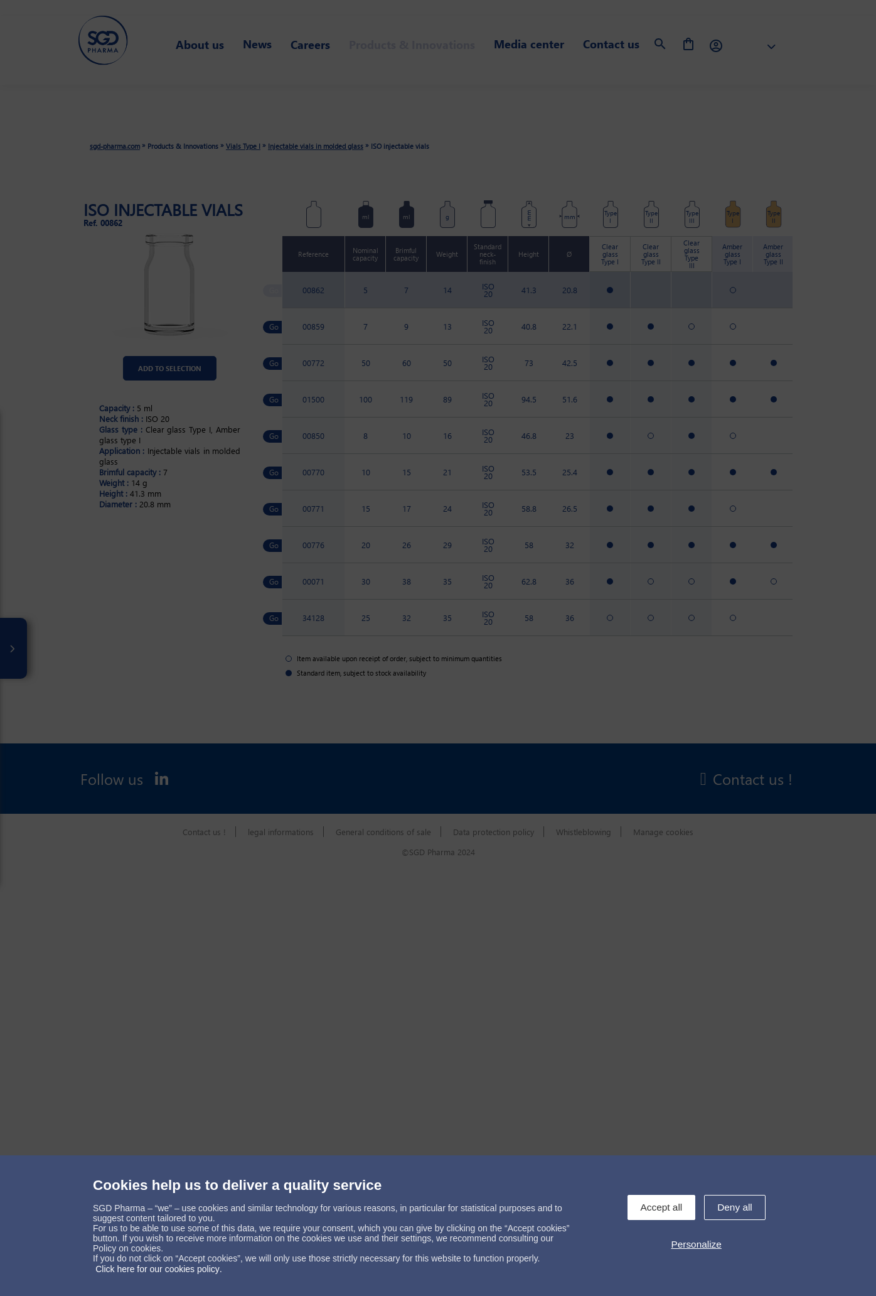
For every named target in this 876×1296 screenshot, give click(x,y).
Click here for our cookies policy (157, 1269)
